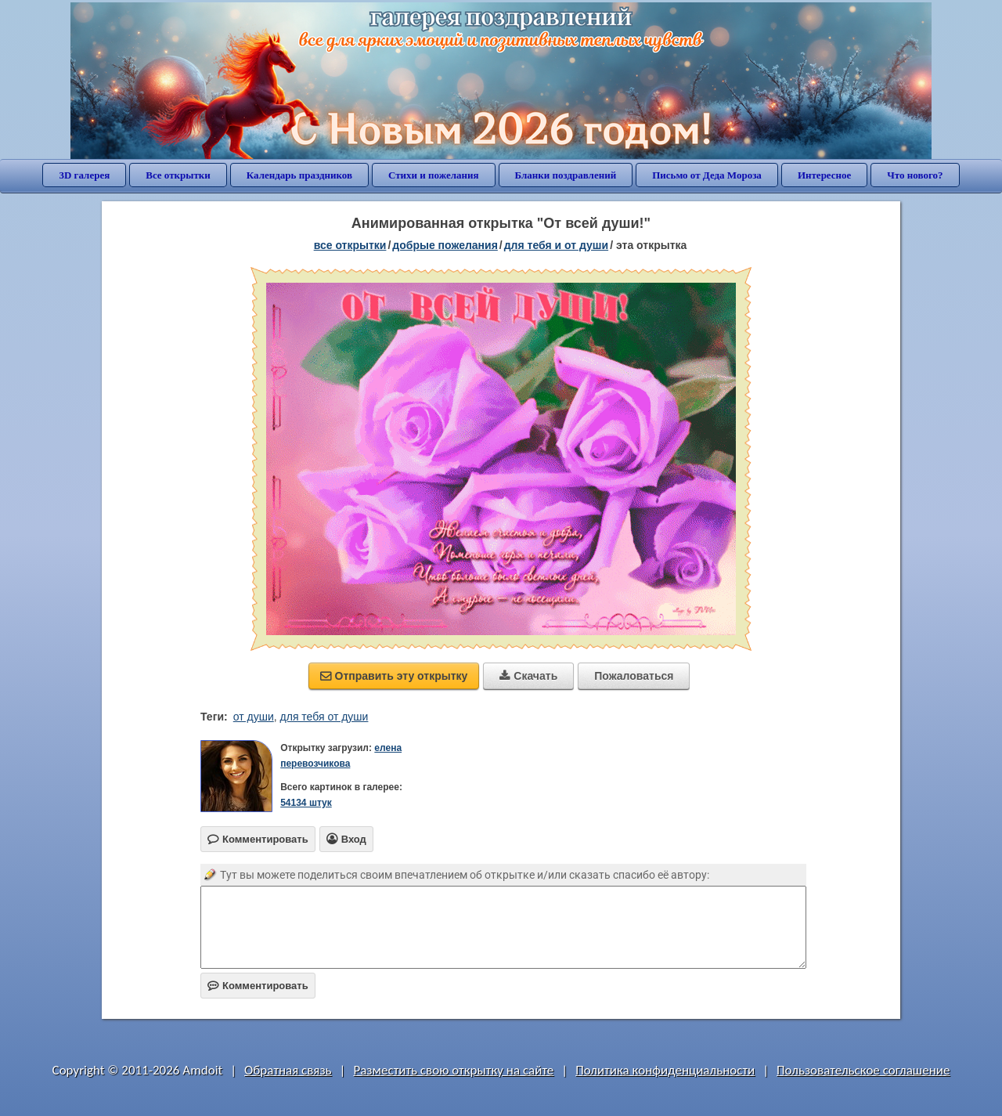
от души (253, 716)
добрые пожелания (445, 245)
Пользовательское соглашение (863, 1070)
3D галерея (84, 175)
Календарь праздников (299, 175)
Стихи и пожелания (433, 175)
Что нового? (915, 175)
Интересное (824, 175)
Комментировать (257, 985)
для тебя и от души (556, 245)
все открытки (350, 245)
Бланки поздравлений (566, 175)
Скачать (528, 676)
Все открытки (178, 175)
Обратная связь (288, 1070)
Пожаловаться (633, 676)
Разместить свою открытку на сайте (453, 1070)
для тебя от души (324, 716)
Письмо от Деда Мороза (707, 175)
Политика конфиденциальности (665, 1070)
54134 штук (306, 802)
